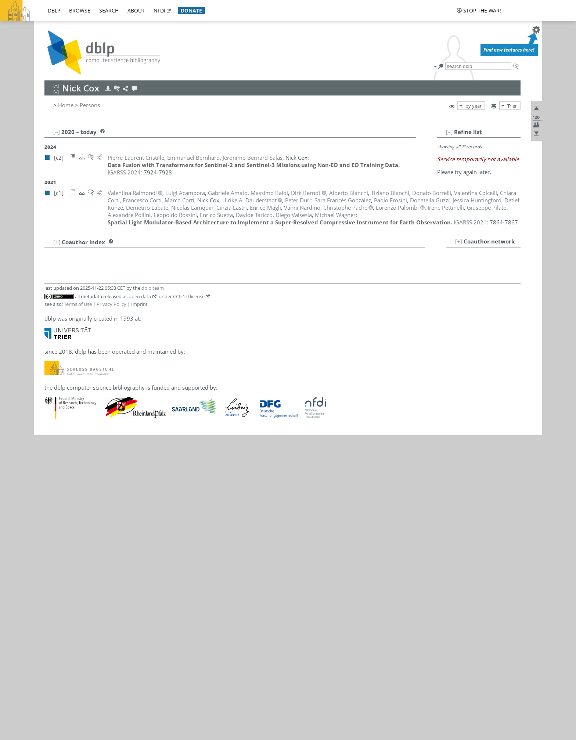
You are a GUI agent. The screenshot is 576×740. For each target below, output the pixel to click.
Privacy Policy (111, 304)
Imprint (139, 304)
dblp (54, 10)
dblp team (152, 288)
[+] (458, 241)
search (109, 10)
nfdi (159, 10)
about (136, 10)
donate (191, 10)
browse (79, 10)
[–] (449, 132)
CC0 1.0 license (189, 296)
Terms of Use (78, 304)
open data (140, 296)
